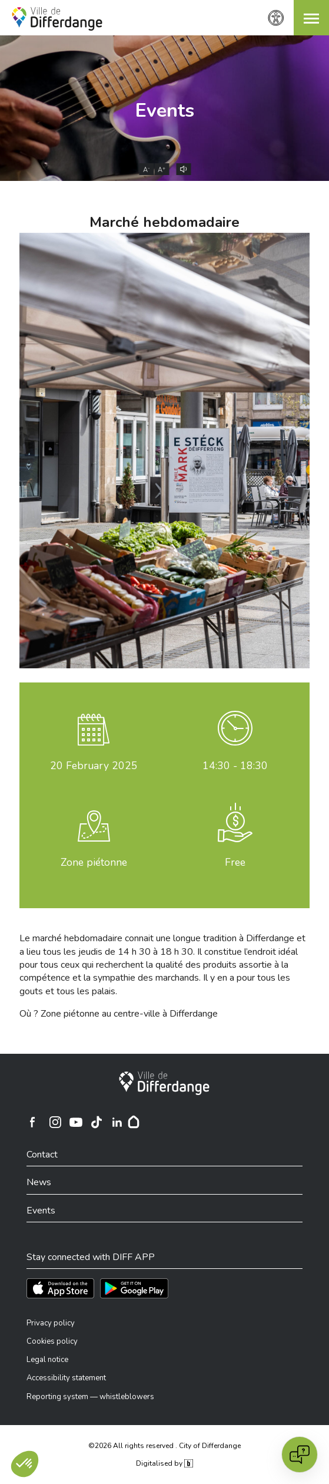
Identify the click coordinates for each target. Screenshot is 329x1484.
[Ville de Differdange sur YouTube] (76, 1122)
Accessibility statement (66, 1378)
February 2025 (94, 766)
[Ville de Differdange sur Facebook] (32, 1122)
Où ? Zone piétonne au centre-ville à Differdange (118, 1013)
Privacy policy (50, 1323)
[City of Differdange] (164, 1083)
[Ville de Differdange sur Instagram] (55, 1122)
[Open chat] (299, 1454)
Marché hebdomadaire (164, 222)
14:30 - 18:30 (235, 766)
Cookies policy (52, 1341)
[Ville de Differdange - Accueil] (57, 19)
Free (235, 862)
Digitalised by (164, 1463)
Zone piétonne (94, 862)
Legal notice (47, 1359)
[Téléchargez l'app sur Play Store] (134, 1288)
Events (164, 110)
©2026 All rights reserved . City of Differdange (164, 1445)
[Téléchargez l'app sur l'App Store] (60, 1288)
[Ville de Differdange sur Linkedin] (117, 1122)
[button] (311, 17)
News (38, 1182)
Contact (42, 1154)
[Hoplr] (133, 1122)
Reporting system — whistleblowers (90, 1396)
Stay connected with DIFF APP (90, 1257)
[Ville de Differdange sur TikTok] (96, 1122)
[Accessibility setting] (276, 18)
